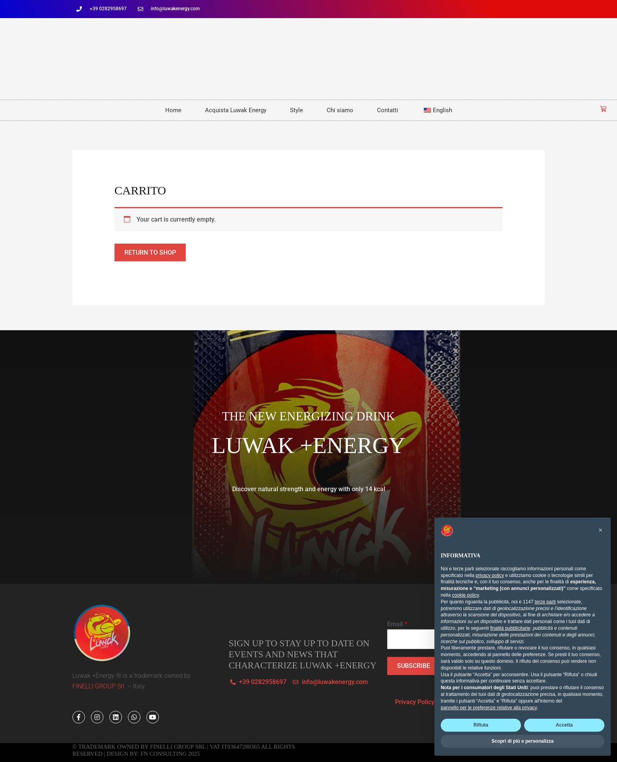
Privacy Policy (414, 702)
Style (296, 110)
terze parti (545, 602)
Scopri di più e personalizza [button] (522, 741)
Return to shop (150, 252)
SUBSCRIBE (413, 666)
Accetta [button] (564, 725)
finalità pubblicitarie (510, 628)
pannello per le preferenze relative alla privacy (489, 707)
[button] (600, 530)
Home (173, 110)
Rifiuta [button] (480, 725)
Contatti (387, 110)
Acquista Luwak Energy (235, 110)
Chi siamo (340, 110)
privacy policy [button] (490, 575)
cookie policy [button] (465, 595)
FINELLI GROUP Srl (99, 686)
